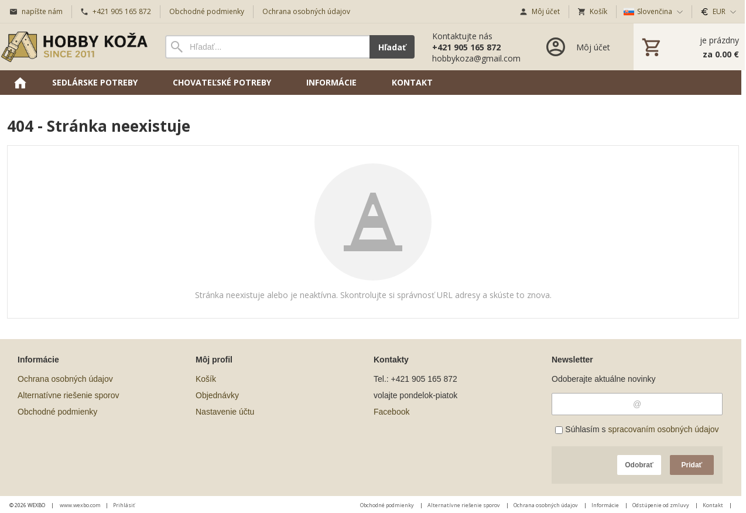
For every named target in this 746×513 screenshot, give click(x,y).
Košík (206, 379)
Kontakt (713, 505)
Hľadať (392, 47)
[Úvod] (74, 46)
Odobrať (639, 465)
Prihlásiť (124, 505)
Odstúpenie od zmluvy (661, 505)
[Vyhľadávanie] (267, 47)
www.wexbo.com (80, 505)
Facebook (391, 411)
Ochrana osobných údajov (65, 379)
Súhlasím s (636, 429)
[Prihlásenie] (577, 46)
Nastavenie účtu (225, 411)
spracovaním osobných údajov (663, 429)
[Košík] (689, 46)
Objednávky (217, 395)
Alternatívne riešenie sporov (68, 395)
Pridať (692, 465)
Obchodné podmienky (57, 411)
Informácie (605, 505)
